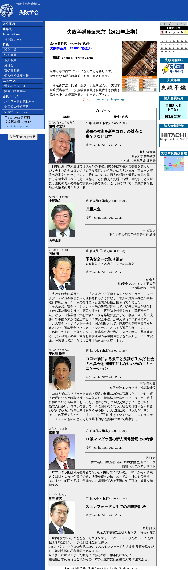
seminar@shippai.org (110, 99)
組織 (6, 44)
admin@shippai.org (17, 126)
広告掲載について (61, 19)
